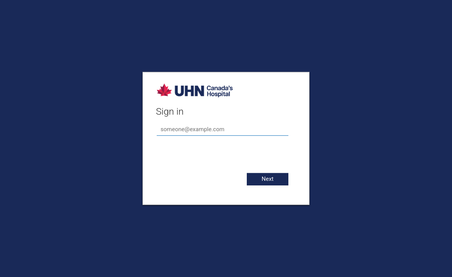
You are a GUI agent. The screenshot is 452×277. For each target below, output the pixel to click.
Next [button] (267, 178)
